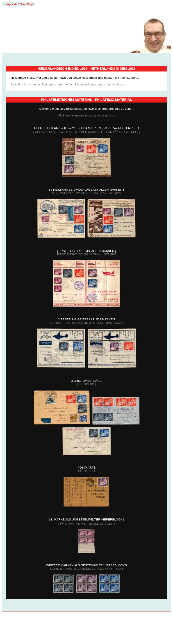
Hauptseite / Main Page (18, 4)
